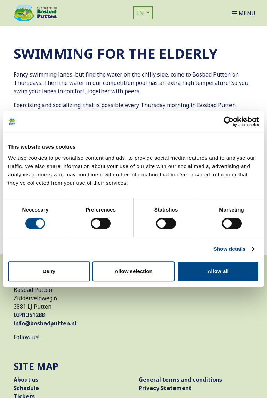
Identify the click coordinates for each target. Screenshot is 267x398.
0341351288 (29, 315)
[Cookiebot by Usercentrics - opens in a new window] (228, 121)
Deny (48, 271)
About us (26, 379)
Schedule (26, 388)
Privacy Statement (165, 388)
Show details (229, 249)
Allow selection (133, 271)
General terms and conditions (180, 379)
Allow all (218, 271)
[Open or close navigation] (245, 13)
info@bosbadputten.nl (45, 323)
